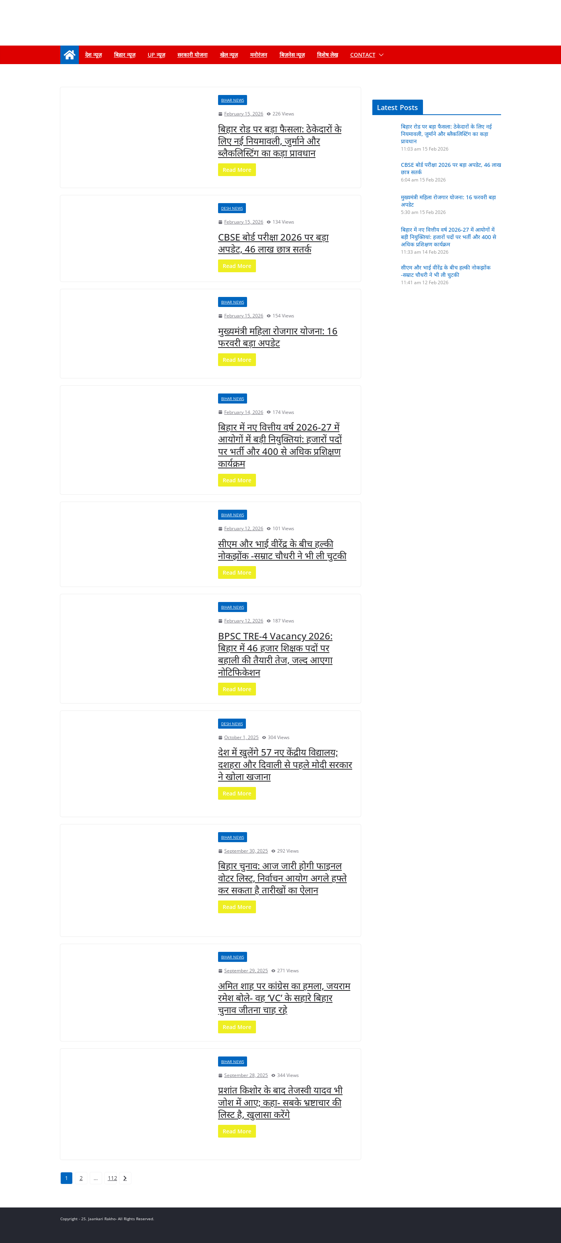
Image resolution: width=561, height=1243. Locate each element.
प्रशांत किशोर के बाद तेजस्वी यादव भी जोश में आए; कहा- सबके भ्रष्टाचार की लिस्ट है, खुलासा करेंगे (280, 1102)
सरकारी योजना (192, 54)
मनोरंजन (258, 54)
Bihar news (232, 100)
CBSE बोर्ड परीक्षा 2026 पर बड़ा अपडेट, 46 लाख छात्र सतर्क (273, 243)
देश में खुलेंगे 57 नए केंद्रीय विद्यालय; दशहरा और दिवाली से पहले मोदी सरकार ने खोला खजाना (285, 764)
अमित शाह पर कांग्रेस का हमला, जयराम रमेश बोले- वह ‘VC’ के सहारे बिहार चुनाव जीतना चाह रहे (284, 997)
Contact (362, 54)
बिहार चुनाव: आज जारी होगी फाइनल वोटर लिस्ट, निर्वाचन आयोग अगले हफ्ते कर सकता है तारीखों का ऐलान (282, 877)
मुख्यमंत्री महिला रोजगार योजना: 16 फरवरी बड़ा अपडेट (278, 336)
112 (112, 1178)
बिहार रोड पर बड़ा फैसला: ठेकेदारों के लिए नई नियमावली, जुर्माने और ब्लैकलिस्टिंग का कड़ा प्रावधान (279, 140)
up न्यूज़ (156, 54)
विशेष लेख (327, 54)
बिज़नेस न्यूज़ (292, 54)
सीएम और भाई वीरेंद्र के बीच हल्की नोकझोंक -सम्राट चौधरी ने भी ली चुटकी (282, 549)
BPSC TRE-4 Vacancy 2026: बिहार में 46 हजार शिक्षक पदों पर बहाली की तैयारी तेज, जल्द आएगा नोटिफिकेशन (275, 653)
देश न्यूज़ (93, 54)
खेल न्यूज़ (229, 54)
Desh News (232, 208)
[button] (379, 54)
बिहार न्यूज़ (124, 54)
